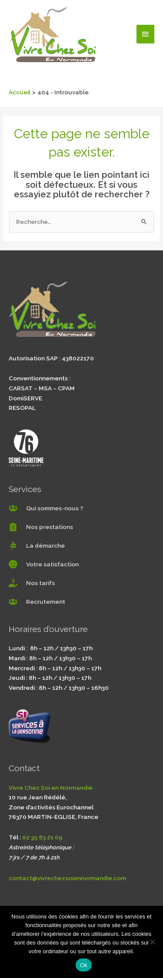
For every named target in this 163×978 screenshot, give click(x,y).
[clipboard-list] (41, 526)
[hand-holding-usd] (32, 583)
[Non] (152, 942)
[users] (46, 508)
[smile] (44, 564)
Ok (83, 965)
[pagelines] (37, 545)
